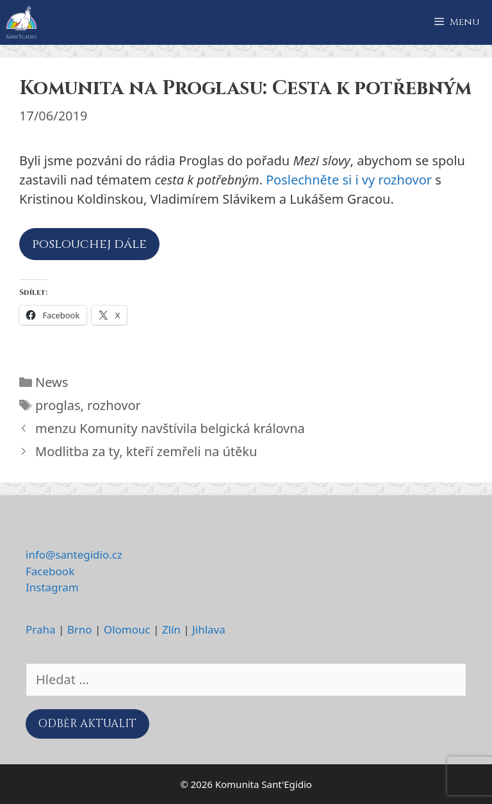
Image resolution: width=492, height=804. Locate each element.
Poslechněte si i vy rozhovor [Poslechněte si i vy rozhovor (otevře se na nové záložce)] (349, 179)
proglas (58, 405)
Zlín (171, 629)
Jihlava (209, 629)
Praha (41, 629)
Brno (79, 629)
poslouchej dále (89, 243)
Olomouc (127, 629)
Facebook (50, 571)
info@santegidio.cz (74, 554)
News (51, 382)
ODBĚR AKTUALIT (87, 723)
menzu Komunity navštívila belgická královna (170, 428)
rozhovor (114, 405)
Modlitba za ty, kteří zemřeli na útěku (146, 451)
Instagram (52, 587)
